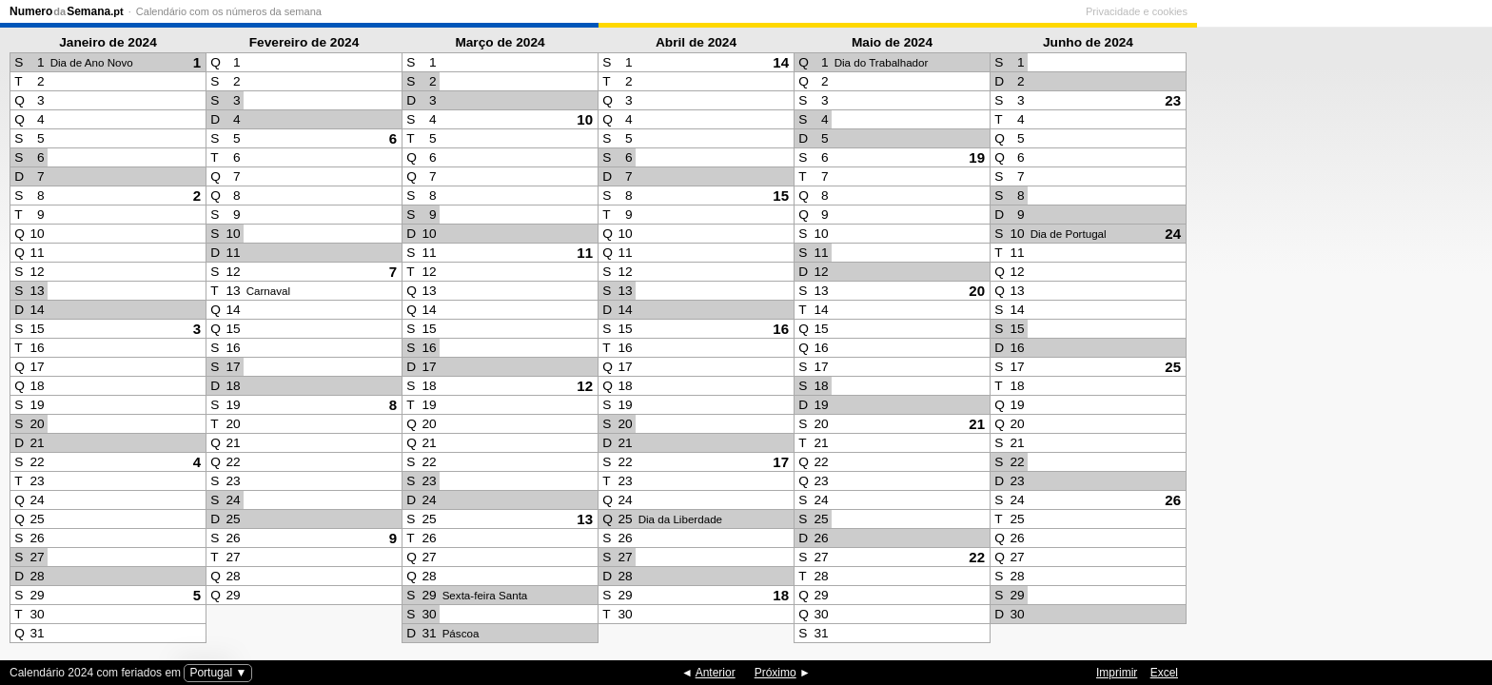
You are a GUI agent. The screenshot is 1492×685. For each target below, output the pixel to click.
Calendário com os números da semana (229, 11)
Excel (1164, 672)
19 (977, 157)
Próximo (775, 672)
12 (585, 386)
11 (585, 253)
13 (585, 519)
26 (1173, 500)
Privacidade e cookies (1431, 11)
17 (781, 462)
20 (977, 291)
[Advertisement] (1339, 338)
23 (1173, 100)
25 (1173, 367)
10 (585, 119)
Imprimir (1116, 672)
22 (977, 557)
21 (977, 424)
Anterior (716, 672)
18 (781, 595)
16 (781, 329)
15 (781, 195)
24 (1173, 233)
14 (781, 62)
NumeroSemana (67, 11)
